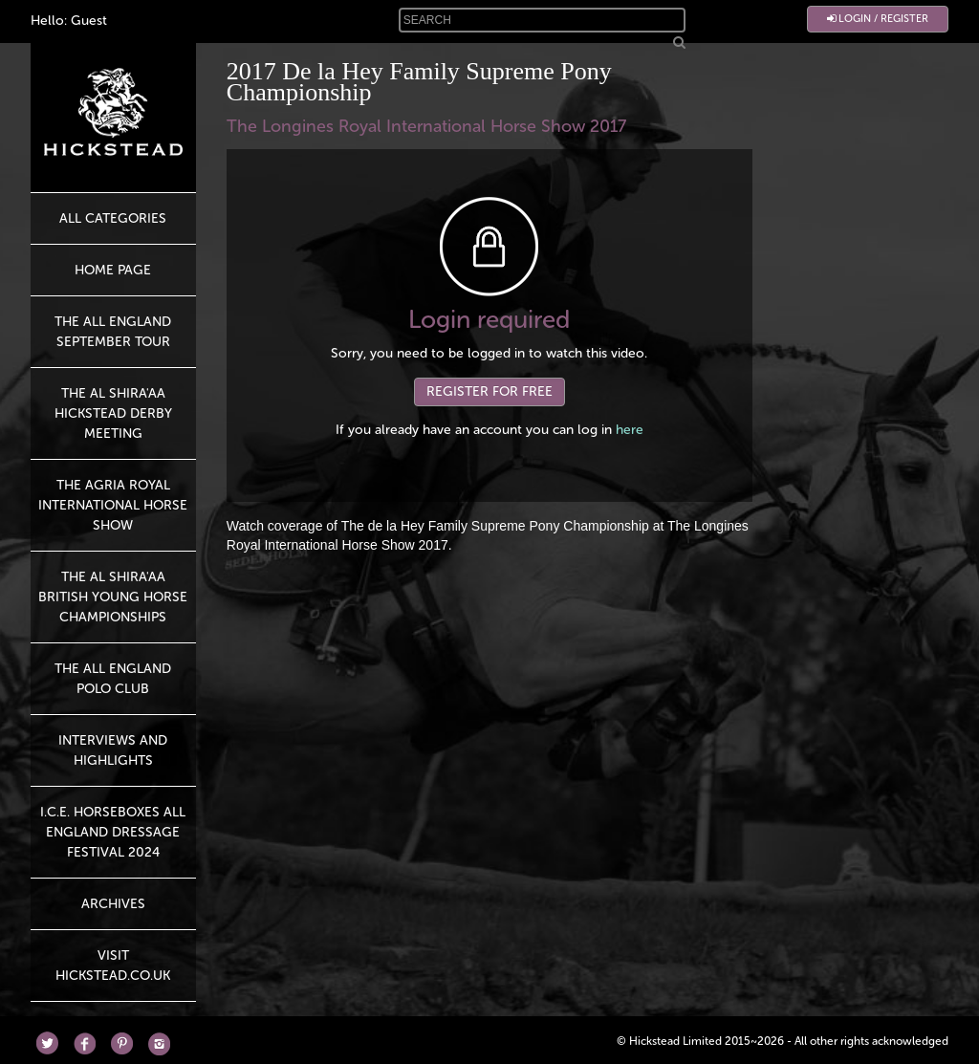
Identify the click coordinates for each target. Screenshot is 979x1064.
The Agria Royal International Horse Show (112, 505)
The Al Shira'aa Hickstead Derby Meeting (113, 413)
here (629, 430)
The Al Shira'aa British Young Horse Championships (112, 597)
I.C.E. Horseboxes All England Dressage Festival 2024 (112, 832)
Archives (113, 904)
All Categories (112, 218)
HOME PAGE (113, 270)
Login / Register (877, 18)
